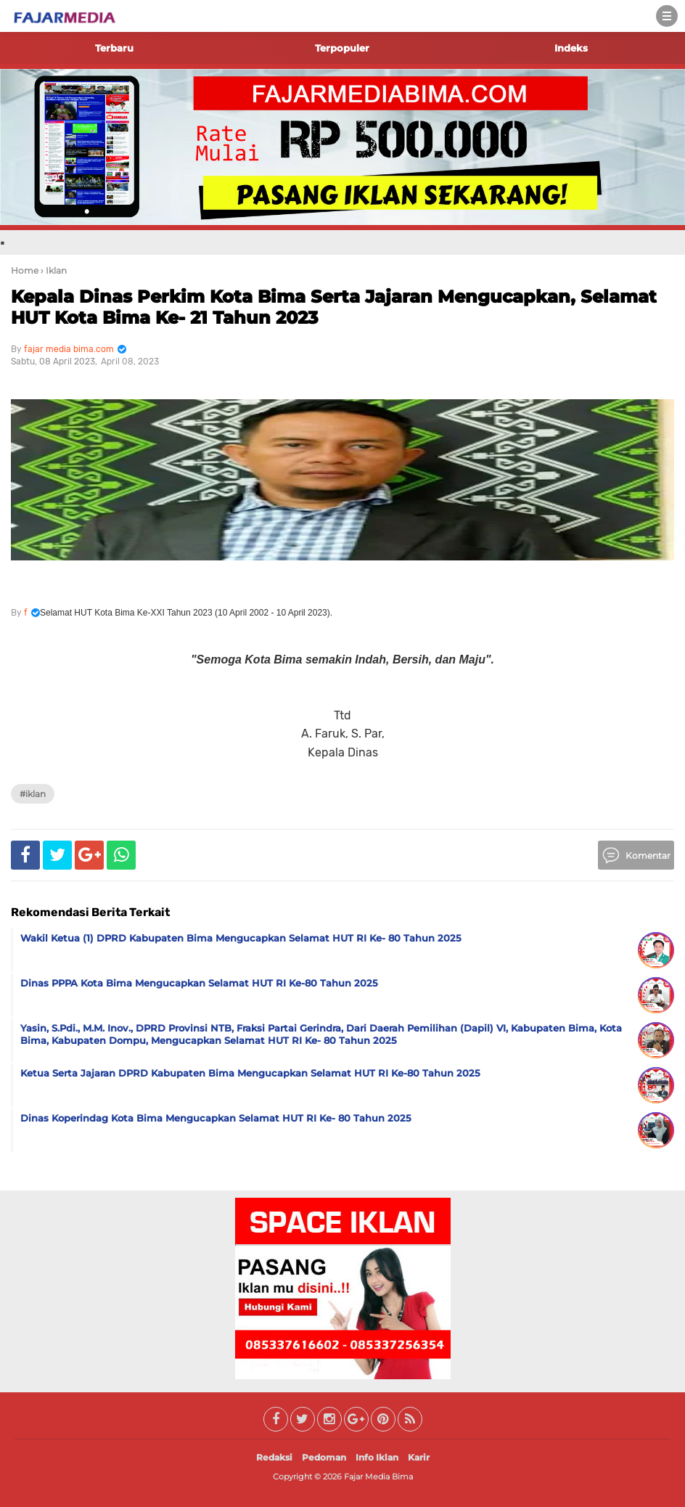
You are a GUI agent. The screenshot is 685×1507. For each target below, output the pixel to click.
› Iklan (54, 270)
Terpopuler (342, 48)
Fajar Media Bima (378, 1476)
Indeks (571, 48)
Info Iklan (377, 1457)
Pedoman (324, 1457)
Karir (419, 1457)
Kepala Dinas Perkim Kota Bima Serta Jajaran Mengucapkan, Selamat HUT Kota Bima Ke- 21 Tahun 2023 (334, 307)
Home (24, 270)
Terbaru (114, 48)
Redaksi (274, 1457)
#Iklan (33, 793)
